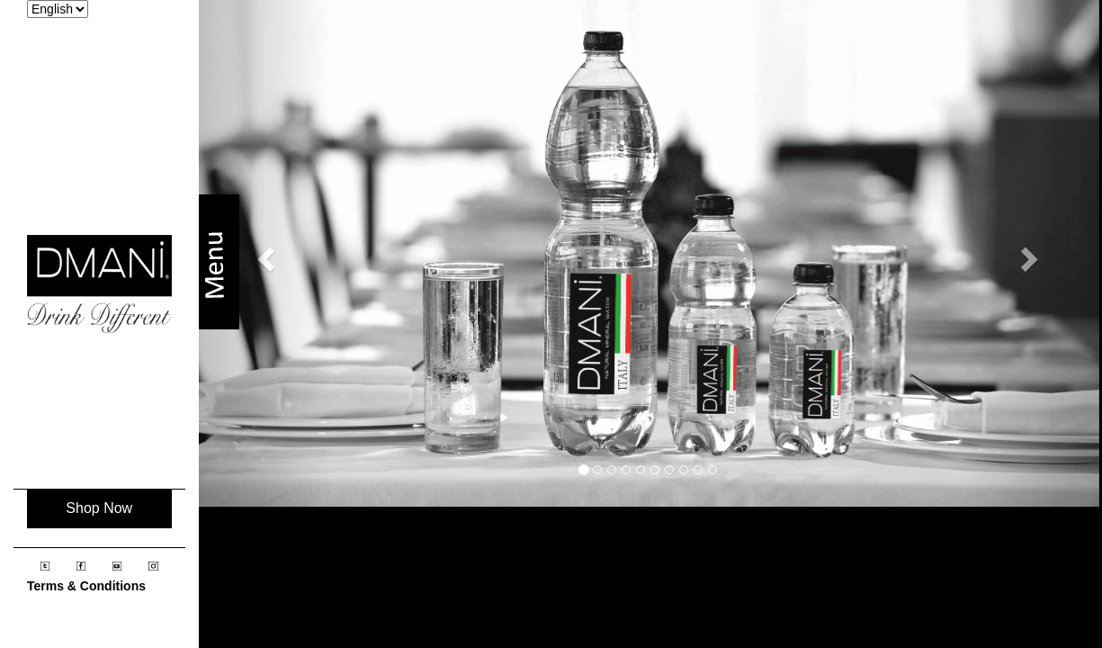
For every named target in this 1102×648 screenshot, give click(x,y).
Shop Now (99, 508)
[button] (264, 253)
